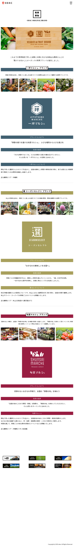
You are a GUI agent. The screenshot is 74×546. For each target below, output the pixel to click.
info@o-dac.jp (11, 530)
